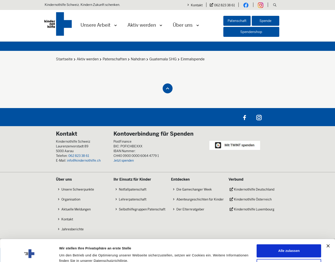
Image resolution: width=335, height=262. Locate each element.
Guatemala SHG (163, 59)
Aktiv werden (141, 25)
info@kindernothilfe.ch (84, 160)
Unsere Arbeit (96, 25)
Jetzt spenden (123, 160)
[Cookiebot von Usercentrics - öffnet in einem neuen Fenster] (29, 253)
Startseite (64, 59)
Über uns (183, 25)
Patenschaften (115, 59)
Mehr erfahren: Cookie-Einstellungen (89, 253)
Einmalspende (193, 59)
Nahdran (138, 59)
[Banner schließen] (328, 225)
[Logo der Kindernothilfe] (58, 24)
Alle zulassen (289, 231)
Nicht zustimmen (289, 245)
